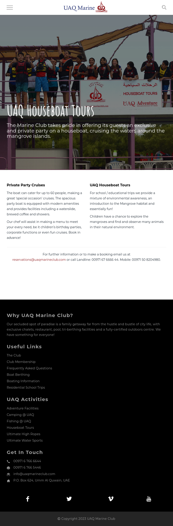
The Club (14, 355)
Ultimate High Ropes (24, 434)
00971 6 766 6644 (27, 461)
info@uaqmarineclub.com (34, 474)
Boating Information (23, 381)
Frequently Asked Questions (29, 368)
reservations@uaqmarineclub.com (39, 260)
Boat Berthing (18, 375)
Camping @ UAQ (20, 415)
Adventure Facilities (23, 408)
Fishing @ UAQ (19, 421)
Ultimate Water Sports (25, 440)
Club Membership (21, 362)
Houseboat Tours (20, 428)
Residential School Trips (26, 388)
